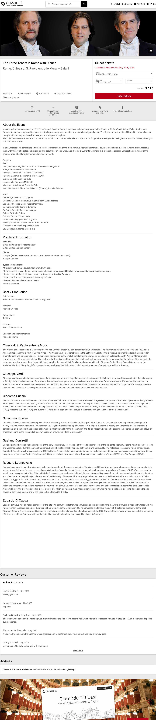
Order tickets (124, 96)
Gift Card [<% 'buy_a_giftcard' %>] (139, 4)
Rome (53, 669)
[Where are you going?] (65, 3)
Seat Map (7, 93)
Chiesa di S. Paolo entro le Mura (17, 669)
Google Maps (69, 669)
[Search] (84, 4)
